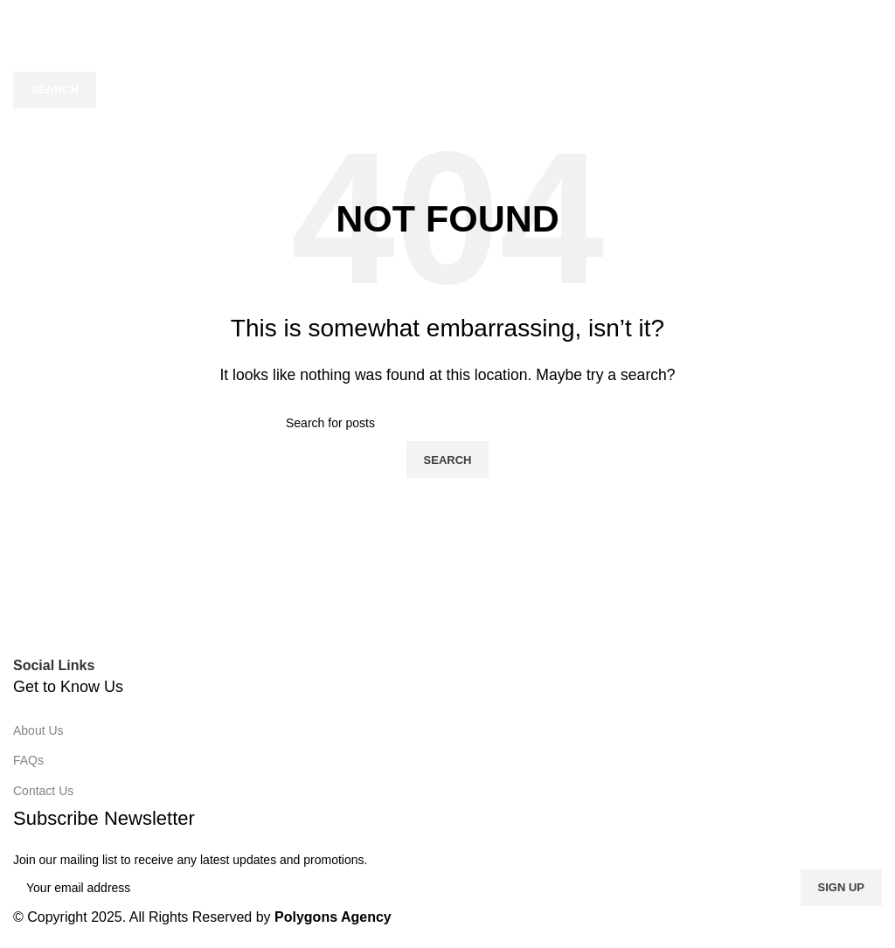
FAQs (28, 760)
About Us (38, 730)
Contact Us (43, 791)
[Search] (447, 53)
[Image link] (237, 617)
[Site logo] (447, 16)
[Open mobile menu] (16, 17)
